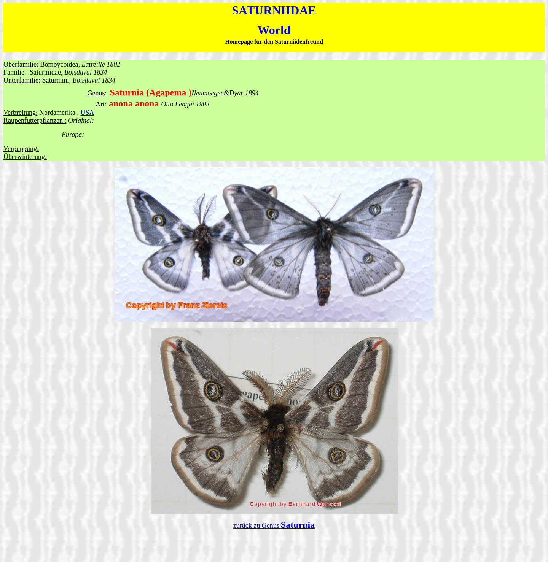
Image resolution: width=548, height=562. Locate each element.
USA (87, 112)
